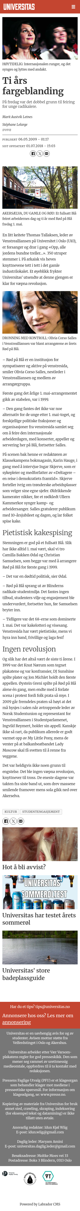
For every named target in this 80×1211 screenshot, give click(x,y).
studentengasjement (41, 812)
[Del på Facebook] (33, 153)
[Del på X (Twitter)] (40, 153)
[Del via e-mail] (46, 153)
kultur (10, 812)
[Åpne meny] (73, 6)
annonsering (16, 1022)
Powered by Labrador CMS (40, 1204)
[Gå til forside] (19, 7)
